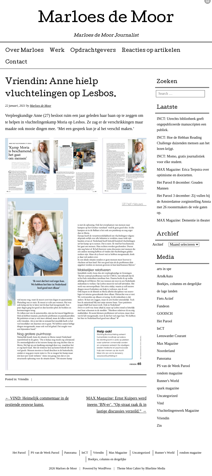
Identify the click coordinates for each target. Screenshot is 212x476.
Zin (159, 425)
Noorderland (166, 351)
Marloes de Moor (106, 18)
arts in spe (164, 269)
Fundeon (163, 306)
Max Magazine (167, 343)
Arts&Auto (165, 276)
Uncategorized (167, 396)
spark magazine (168, 388)
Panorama (164, 358)
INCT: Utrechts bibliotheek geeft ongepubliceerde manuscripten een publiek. (181, 124)
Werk (57, 50)
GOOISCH (165, 313)
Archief (157, 244)
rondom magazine (170, 373)
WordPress (104, 468)
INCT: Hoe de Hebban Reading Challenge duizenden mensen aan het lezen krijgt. (183, 143)
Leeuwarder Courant (171, 336)
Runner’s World (164, 452)
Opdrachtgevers (93, 50)
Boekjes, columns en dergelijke (179, 284)
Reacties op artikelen (151, 50)
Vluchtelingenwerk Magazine (178, 410)
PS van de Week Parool (173, 366)
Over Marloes (24, 50)
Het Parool (164, 321)
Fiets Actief (165, 298)
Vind (160, 403)
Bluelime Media (155, 468)
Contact (16, 62)
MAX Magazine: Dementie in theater (183, 220)
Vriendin (23, 379)
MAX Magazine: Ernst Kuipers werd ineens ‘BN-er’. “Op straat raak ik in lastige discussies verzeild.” (116, 404)
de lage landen (167, 291)
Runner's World (168, 381)
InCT (161, 328)
